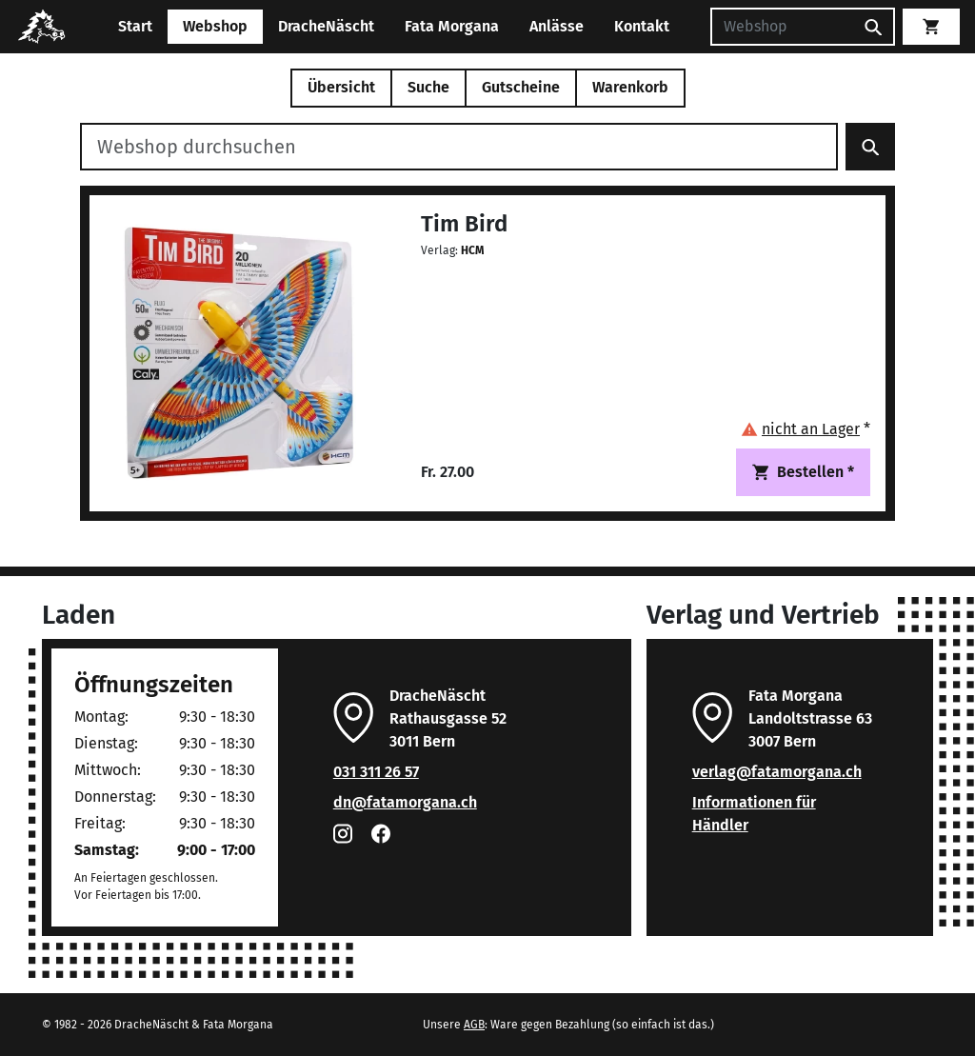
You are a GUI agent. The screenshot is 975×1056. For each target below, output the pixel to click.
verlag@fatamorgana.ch (777, 772)
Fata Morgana (452, 26)
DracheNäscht (326, 26)
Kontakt (641, 26)
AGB (474, 1024)
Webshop (215, 26)
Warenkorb (630, 87)
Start (135, 26)
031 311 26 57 (376, 772)
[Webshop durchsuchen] (459, 146)
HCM (472, 250)
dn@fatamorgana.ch (405, 802)
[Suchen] (781, 27)
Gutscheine (521, 87)
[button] (805, 429)
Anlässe (556, 26)
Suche (428, 87)
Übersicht (341, 87)
